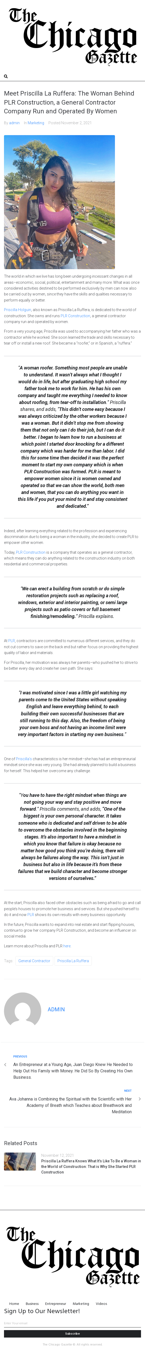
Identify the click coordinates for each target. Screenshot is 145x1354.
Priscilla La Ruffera (73, 961)
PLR (11, 641)
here (67, 946)
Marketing (36, 123)
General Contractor (34, 961)
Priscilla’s (24, 759)
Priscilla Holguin (17, 310)
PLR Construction (75, 316)
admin (14, 123)
